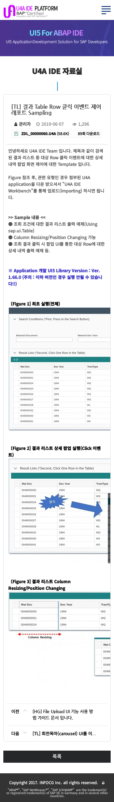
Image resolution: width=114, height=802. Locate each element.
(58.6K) (41, 133)
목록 (56, 756)
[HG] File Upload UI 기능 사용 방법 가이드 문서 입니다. (63, 714)
